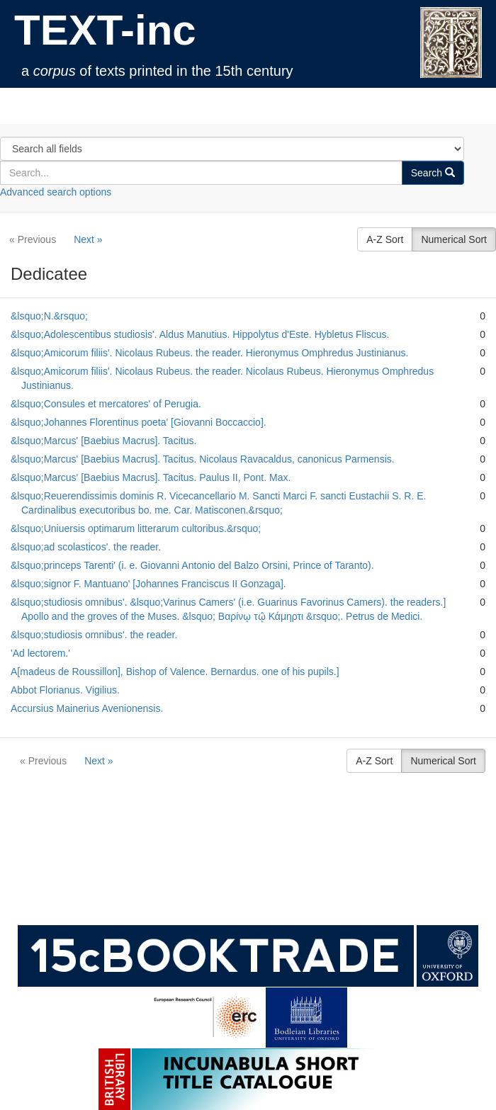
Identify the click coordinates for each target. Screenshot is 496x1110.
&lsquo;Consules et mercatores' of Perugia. (106, 403)
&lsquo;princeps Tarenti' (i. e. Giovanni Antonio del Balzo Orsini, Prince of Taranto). (192, 565)
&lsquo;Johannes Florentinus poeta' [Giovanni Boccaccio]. (138, 422)
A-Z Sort (384, 239)
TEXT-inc (105, 30)
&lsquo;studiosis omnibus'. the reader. (94, 634)
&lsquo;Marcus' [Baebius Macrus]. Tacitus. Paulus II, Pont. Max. (151, 477)
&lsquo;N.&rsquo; (49, 316)
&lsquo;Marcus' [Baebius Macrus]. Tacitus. (103, 440)
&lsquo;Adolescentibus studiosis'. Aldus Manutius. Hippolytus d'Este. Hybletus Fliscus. (200, 334)
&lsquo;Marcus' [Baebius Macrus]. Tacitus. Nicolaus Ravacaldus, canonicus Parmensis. (203, 459)
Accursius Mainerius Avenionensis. (87, 708)
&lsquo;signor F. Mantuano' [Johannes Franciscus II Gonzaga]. (148, 583)
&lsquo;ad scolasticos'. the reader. (86, 547)
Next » (88, 239)
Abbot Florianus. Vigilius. (65, 690)
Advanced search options (55, 192)
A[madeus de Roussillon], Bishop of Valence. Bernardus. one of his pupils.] (175, 671)
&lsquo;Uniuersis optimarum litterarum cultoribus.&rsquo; (136, 528)
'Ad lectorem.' (40, 653)
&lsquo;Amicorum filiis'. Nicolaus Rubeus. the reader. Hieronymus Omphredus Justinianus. (209, 352)
